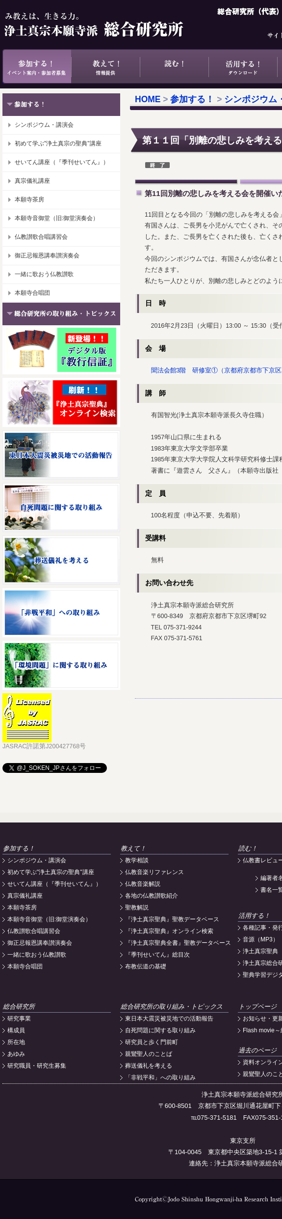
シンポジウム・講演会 (44, 124)
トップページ (257, 1006)
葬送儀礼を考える (148, 1065)
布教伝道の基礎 (145, 966)
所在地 (16, 1042)
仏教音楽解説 (142, 883)
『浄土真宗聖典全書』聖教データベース (178, 942)
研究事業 (19, 1018)
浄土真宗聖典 (260, 951)
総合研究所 (19, 1006)
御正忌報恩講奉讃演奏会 (47, 255)
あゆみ (16, 1053)
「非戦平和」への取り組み (160, 1077)
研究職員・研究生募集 (36, 1065)
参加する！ (36, 66)
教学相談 (137, 860)
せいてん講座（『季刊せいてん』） (62, 162)
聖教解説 (137, 907)
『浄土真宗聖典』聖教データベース (172, 919)
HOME (148, 99)
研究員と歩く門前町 (151, 1042)
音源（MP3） (261, 939)
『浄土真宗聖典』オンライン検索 (169, 931)
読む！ (174, 66)
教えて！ (105, 66)
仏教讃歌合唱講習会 (41, 236)
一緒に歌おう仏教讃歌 (44, 274)
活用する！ (242, 66)
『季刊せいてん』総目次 (157, 954)
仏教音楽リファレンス (154, 872)
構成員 (16, 1030)
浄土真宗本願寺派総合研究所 (107, 24)
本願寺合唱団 (32, 292)
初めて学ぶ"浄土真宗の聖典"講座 (58, 143)
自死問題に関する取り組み (160, 1030)
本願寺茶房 (29, 199)
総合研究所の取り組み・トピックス (172, 1006)
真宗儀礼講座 (32, 180)
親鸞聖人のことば (148, 1053)
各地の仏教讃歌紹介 (151, 895)
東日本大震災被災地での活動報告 (169, 1018)
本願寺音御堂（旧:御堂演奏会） (57, 218)
